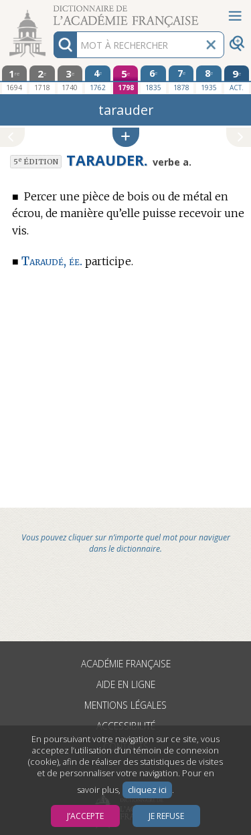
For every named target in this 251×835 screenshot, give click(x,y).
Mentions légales (125, 705)
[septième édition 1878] (181, 79)
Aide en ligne (125, 684)
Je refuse (166, 816)
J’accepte (85, 816)
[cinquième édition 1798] (126, 79)
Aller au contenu (52, 12)
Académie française (126, 663)
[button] (125, 137)
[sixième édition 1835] (153, 79)
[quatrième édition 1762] (97, 79)
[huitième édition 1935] (209, 79)
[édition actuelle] (237, 79)
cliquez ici (147, 790)
